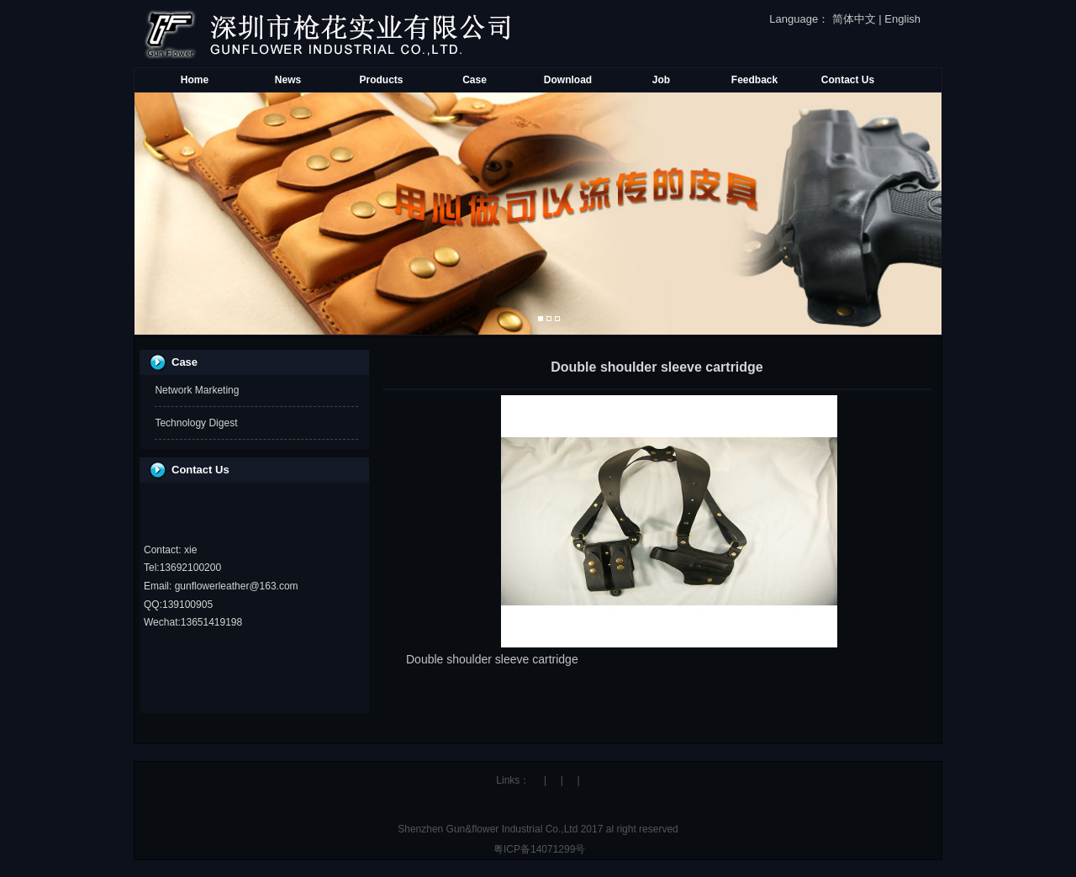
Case (474, 80)
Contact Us (847, 80)
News (288, 80)
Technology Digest (196, 423)
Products (381, 80)
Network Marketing (197, 390)
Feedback (754, 80)
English (902, 19)
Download (568, 80)
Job (661, 80)
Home (194, 80)
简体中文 (854, 19)
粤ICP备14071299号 (538, 849)
